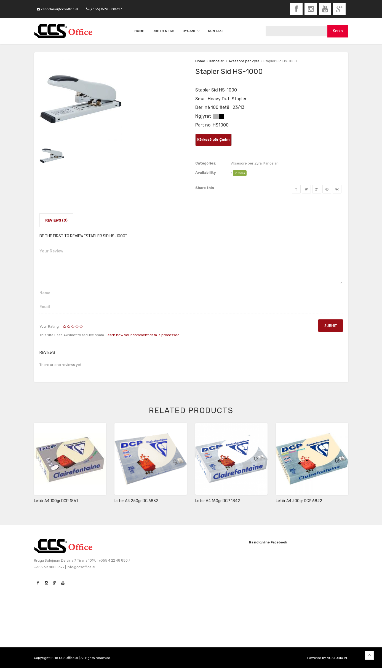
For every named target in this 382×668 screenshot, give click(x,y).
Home (200, 61)
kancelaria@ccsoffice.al (57, 9)
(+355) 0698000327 (104, 9)
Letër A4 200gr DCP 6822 (299, 501)
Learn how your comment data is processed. (143, 335)
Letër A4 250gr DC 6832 (136, 501)
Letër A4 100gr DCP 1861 (56, 501)
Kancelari (217, 61)
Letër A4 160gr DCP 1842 (217, 501)
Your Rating (49, 326)
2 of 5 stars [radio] (67, 327)
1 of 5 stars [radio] (65, 327)
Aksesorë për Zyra (244, 61)
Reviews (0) (56, 220)
